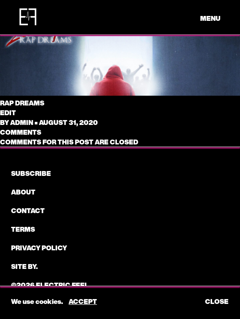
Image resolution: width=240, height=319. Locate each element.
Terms (23, 229)
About (23, 192)
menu (210, 18)
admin (22, 122)
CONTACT (28, 210)
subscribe (31, 173)
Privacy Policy (39, 248)
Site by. (24, 266)
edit (8, 112)
